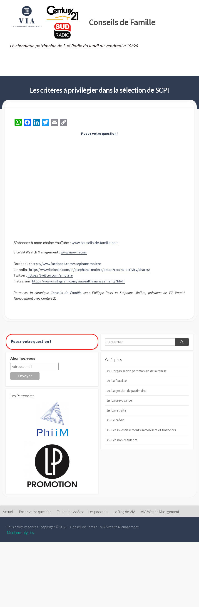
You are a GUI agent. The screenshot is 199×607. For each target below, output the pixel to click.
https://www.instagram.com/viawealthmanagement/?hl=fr (78, 281)
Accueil (12, 58)
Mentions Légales (20, 534)
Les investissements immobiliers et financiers (143, 431)
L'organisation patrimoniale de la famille (139, 372)
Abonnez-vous (22, 359)
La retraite (118, 411)
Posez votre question (47, 58)
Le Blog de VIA (163, 58)
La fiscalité (119, 382)
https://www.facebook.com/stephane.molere (65, 264)
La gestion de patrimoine (129, 392)
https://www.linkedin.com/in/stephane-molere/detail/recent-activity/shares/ (89, 270)
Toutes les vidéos (92, 58)
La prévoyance (121, 401)
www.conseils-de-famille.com (96, 243)
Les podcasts (129, 58)
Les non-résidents (124, 441)
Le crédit (117, 421)
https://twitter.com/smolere (50, 276)
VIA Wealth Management (31, 70)
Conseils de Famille (66, 293)
